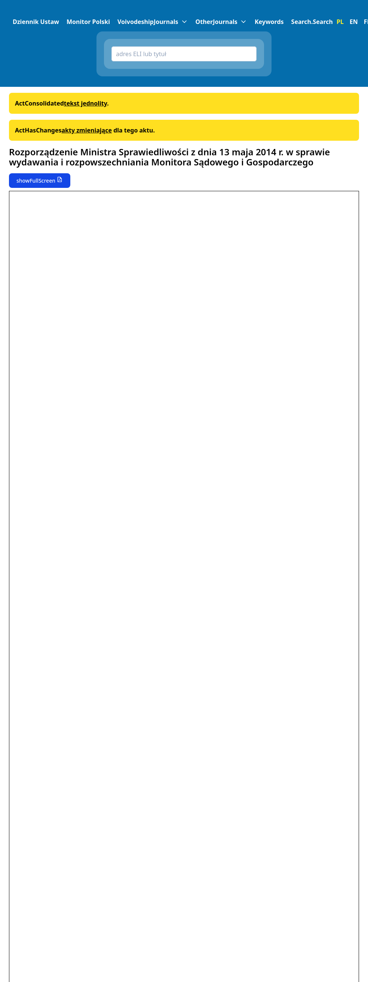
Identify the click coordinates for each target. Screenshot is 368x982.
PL (340, 22)
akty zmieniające (86, 130)
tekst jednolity (85, 103)
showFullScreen (35, 180)
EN (354, 22)
